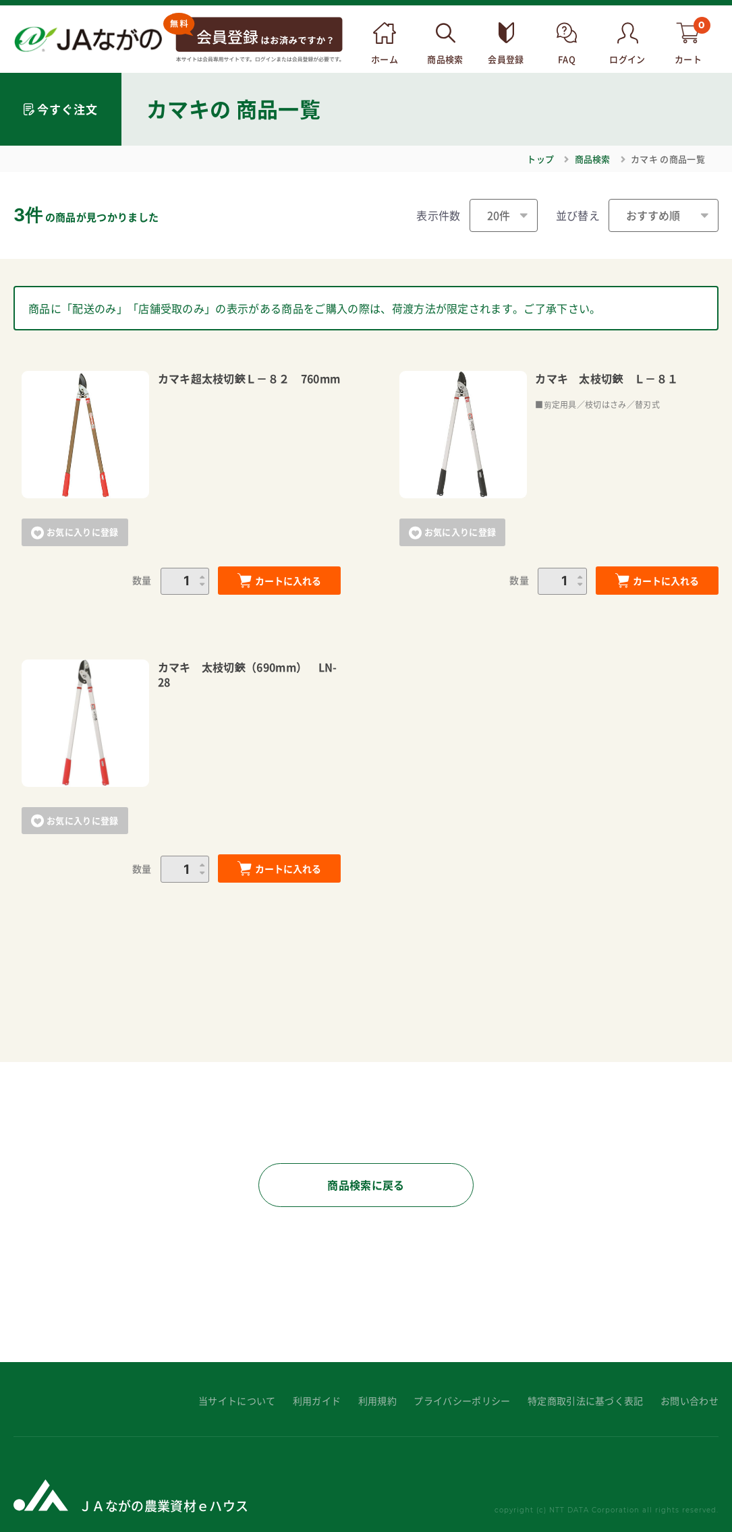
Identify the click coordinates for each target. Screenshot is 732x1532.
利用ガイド (317, 1400)
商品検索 (593, 158)
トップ (540, 158)
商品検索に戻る (365, 1185)
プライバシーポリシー (462, 1400)
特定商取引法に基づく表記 (586, 1400)
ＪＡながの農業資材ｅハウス (163, 1505)
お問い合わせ (689, 1400)
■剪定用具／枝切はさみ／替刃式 (597, 404)
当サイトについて (237, 1400)
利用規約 (377, 1400)
